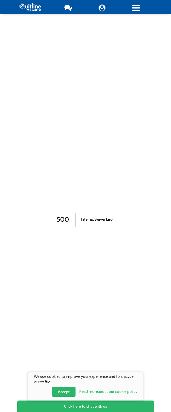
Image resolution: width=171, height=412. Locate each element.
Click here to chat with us (85, 406)
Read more (108, 391)
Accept (63, 391)
